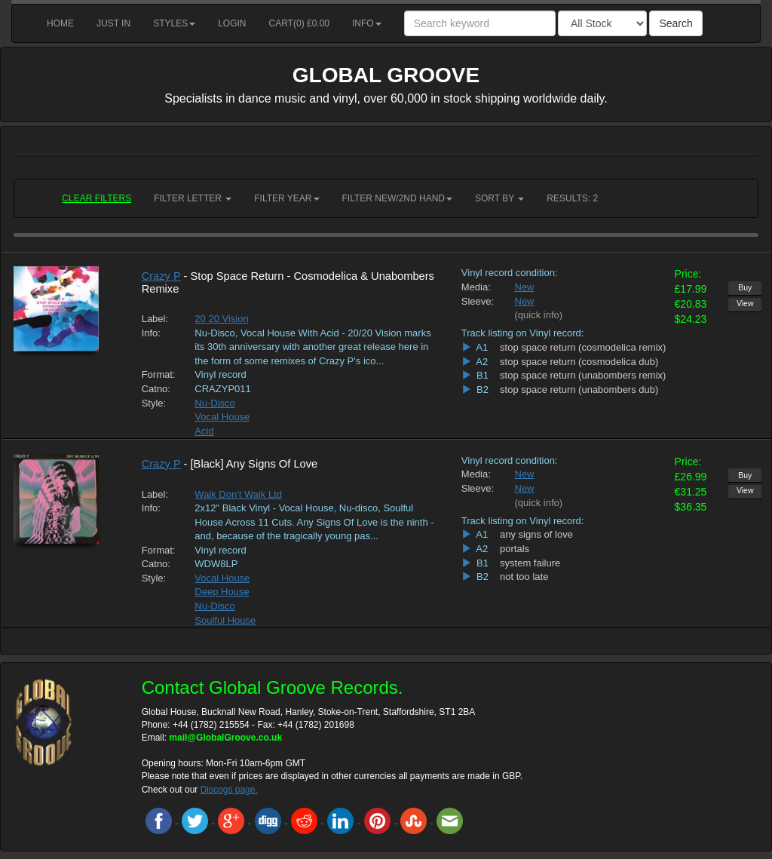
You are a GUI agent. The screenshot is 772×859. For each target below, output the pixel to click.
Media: (476, 287)
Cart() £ (299, 23)
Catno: (156, 388)
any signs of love (536, 534)
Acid (204, 431)
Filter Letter (192, 198)
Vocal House (222, 416)
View (745, 303)
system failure (530, 563)
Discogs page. (229, 789)
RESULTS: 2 (572, 198)
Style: (154, 403)
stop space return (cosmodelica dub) (579, 361)
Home (60, 23)
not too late (524, 576)
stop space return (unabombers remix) (583, 375)
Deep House (222, 591)
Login (232, 23)
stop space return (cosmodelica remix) (583, 347)
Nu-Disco (214, 403)
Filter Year (286, 198)
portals (514, 548)
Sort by (499, 198)
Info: (151, 333)
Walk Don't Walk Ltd (238, 494)
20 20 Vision (221, 318)
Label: (155, 318)
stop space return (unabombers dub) (579, 389)
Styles (174, 23)
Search (675, 23)
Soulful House (225, 620)
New (525, 287)
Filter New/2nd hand (397, 198)
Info (366, 23)
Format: (157, 374)
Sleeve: (476, 301)
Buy (745, 287)
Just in (113, 23)
